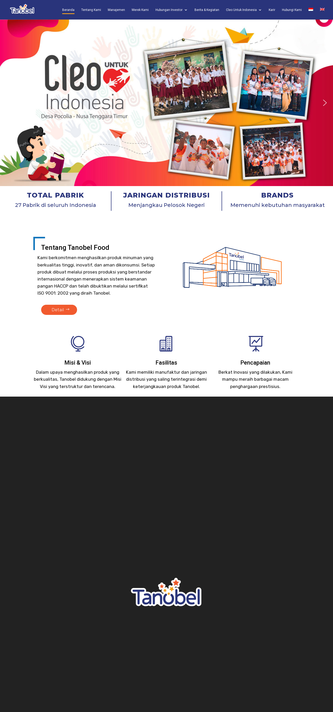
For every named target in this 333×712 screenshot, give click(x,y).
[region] (166, 103)
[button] (8, 103)
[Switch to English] (322, 14)
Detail (58, 309)
